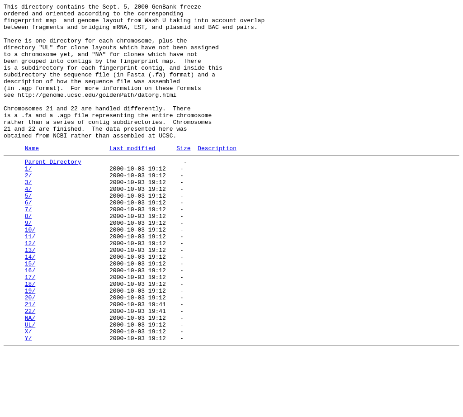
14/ (30, 305)
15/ (30, 313)
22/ (30, 370)
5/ (28, 232)
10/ (30, 273)
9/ (28, 265)
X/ (28, 395)
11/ (30, 281)
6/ (28, 240)
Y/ (28, 403)
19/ (30, 346)
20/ (30, 354)
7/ (28, 248)
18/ (30, 338)
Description (217, 176)
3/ (28, 216)
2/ (28, 208)
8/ (28, 256)
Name (32, 176)
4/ (28, 224)
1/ (28, 199)
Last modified (132, 176)
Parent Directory (53, 191)
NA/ (30, 378)
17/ (30, 330)
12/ (30, 289)
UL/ (30, 387)
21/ (30, 362)
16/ (30, 321)
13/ (30, 297)
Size (183, 176)
